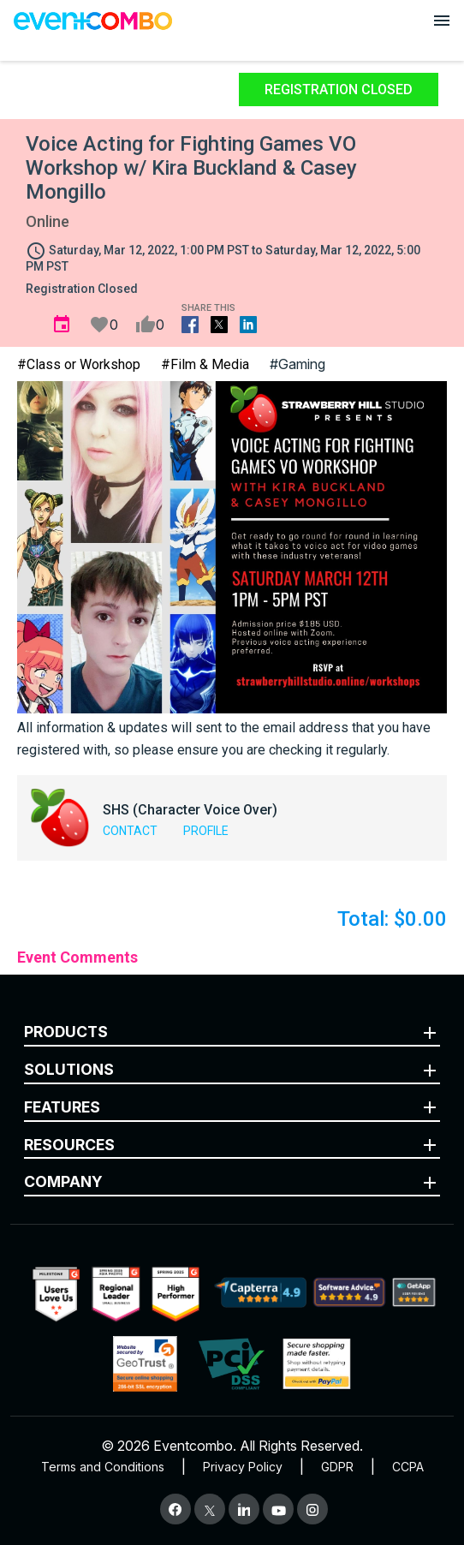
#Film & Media (205, 364)
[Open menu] (442, 20)
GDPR (337, 1466)
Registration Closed (339, 89)
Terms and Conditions (102, 1466)
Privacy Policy (243, 1466)
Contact (130, 831)
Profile (206, 831)
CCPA (408, 1466)
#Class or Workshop (78, 364)
